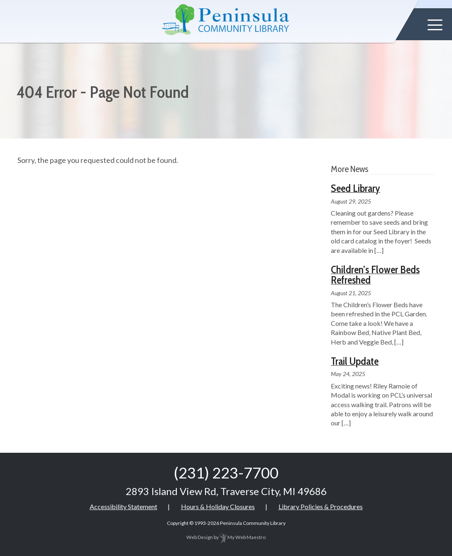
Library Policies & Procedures (321, 506)
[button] (435, 24)
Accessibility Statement (123, 506)
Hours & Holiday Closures (218, 506)
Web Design (199, 537)
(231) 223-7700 (226, 473)
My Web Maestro (243, 537)
